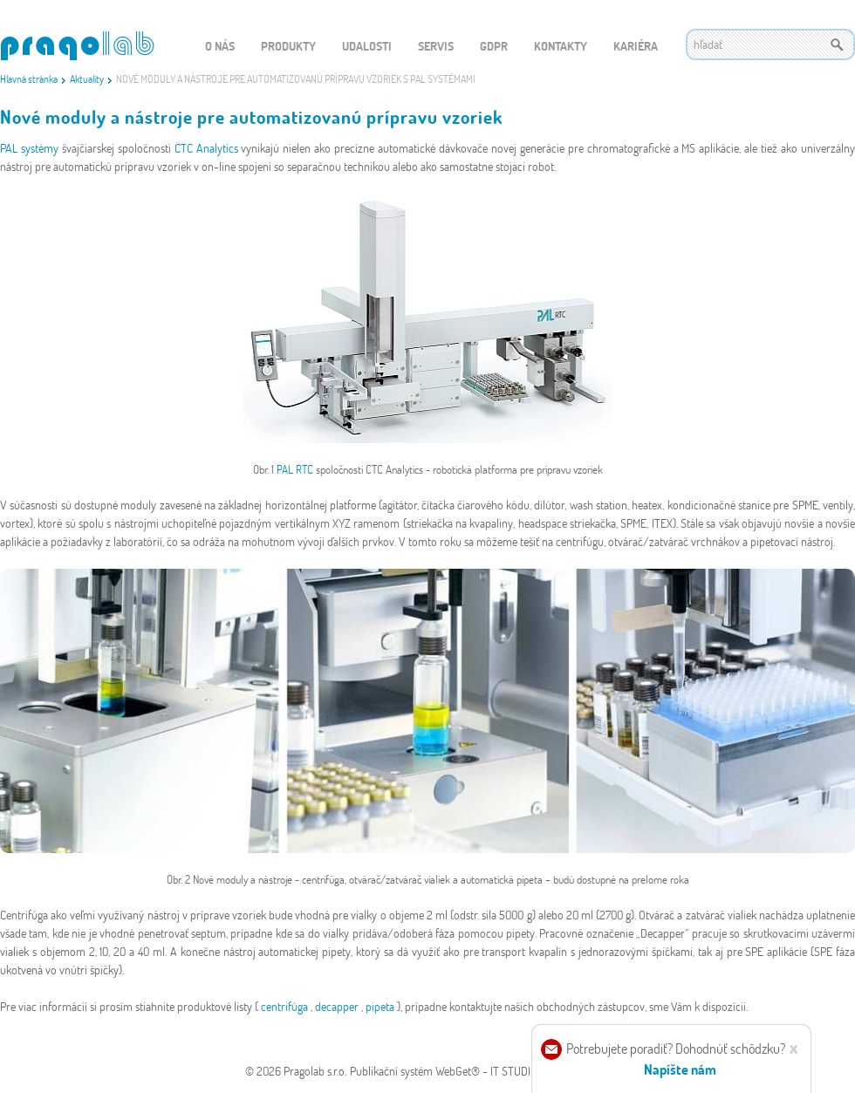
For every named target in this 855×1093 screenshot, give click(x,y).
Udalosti (367, 46)
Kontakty (560, 46)
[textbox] (770, 44)
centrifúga (286, 1006)
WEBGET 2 (77, 46)
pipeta (381, 1006)
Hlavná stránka (29, 78)
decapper (338, 1006)
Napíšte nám (680, 1069)
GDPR (494, 46)
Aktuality (87, 78)
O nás (220, 46)
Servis (436, 46)
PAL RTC (296, 469)
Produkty (288, 46)
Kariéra (635, 46)
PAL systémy (31, 148)
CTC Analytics (208, 148)
